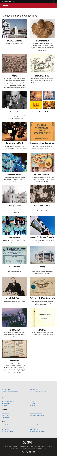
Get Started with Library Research (10, 391)
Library (5, 6)
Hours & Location (6, 427)
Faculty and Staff (34, 425)
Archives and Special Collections (37, 431)
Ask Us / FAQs (5, 413)
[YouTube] (30, 452)
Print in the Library (34, 394)
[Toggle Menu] (53, 5)
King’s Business (14, 257)
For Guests (32, 405)
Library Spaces (33, 427)
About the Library (6, 425)
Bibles (14, 65)
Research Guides (6, 415)
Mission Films (14, 319)
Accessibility (49, 446)
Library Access (5, 429)
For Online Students (6, 403)
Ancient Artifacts (42, 30)
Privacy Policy (30, 446)
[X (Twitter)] (27, 452)
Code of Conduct (34, 429)
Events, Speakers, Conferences (42, 133)
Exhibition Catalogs (14, 164)
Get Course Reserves (7, 394)
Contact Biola (8, 446)
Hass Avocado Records (42, 164)
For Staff (32, 401)
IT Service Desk (5, 417)
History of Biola (14, 196)
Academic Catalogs (14, 30)
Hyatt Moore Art (14, 227)
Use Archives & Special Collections (38, 391)
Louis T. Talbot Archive (14, 288)
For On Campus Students (8, 401)
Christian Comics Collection (42, 102)
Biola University (9, 1)
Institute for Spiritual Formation (42, 227)
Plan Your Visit (15, 446)
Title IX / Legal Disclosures (40, 446)
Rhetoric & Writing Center (36, 413)
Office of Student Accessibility (37, 415)
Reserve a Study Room (7, 389)
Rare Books (14, 351)
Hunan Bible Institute (42, 196)
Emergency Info (23, 446)
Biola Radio (14, 102)
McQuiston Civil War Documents (42, 288)
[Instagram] (34, 452)
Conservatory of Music (14, 133)
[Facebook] (23, 452)
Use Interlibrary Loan (35, 389)
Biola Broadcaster (42, 65)
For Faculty (4, 405)
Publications (42, 319)
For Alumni (32, 403)
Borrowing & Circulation (7, 431)
